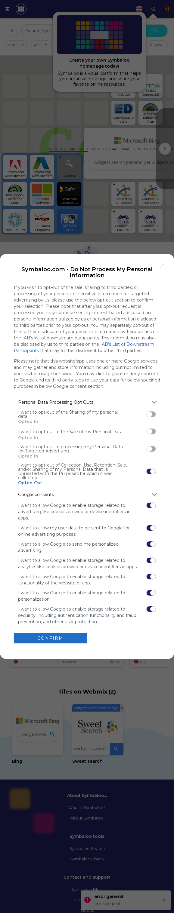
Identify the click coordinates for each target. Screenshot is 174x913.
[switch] (151, 414)
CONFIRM (50, 638)
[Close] (162, 265)
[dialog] (87, 456)
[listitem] (87, 402)
